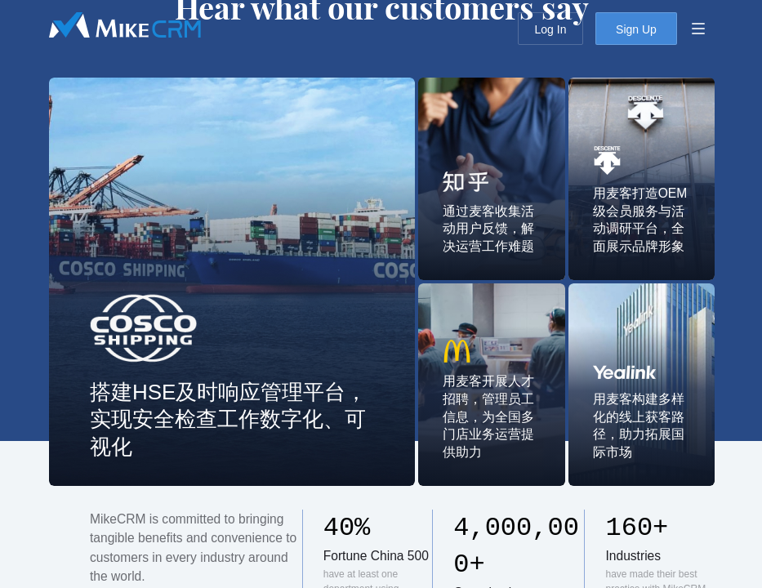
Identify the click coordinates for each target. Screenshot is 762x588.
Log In (551, 29)
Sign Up (636, 29)
